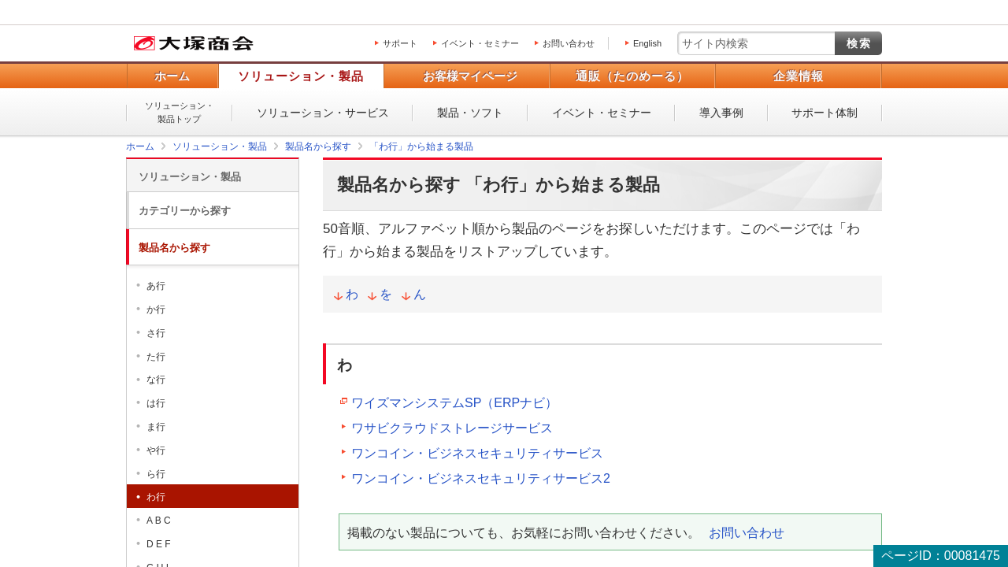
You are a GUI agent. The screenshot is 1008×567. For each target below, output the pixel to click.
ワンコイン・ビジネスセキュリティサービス (477, 453)
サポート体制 (824, 112)
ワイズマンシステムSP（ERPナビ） (454, 403)
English (647, 43)
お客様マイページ (470, 76)
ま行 (155, 426)
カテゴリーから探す (185, 211)
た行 (155, 356)
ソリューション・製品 (301, 76)
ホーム (172, 76)
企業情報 (798, 76)
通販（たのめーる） (632, 76)
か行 (155, 309)
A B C (158, 520)
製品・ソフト (470, 112)
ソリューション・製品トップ (179, 112)
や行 (155, 450)
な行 (155, 379)
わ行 (155, 496)
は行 (155, 403)
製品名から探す (174, 248)
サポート (400, 43)
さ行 (155, 333)
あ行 (155, 285)
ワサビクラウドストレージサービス (452, 428)
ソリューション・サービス (323, 112)
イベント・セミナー (480, 43)
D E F (158, 544)
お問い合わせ (569, 43)
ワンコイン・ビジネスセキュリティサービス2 (480, 478)
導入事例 (721, 112)
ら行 (155, 474)
